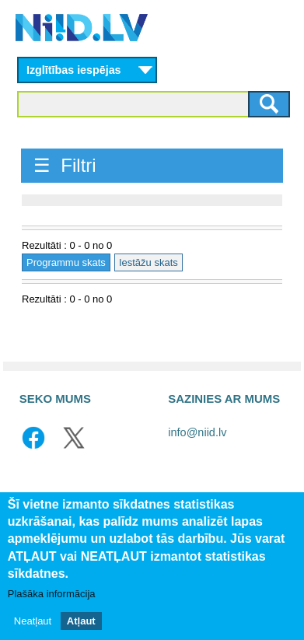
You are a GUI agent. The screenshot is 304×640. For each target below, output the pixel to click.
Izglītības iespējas (73, 70)
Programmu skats (66, 262)
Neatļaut (32, 621)
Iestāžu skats (148, 262)
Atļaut (81, 621)
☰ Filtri (64, 165)
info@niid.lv (197, 432)
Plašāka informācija (52, 594)
